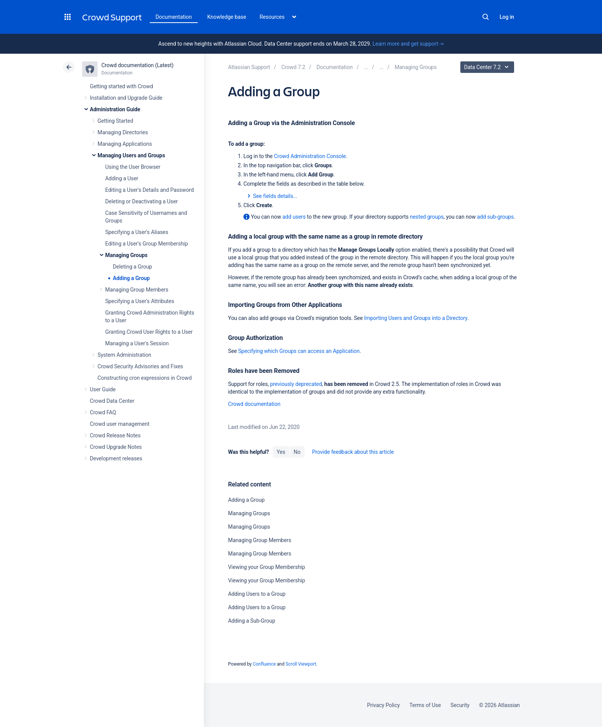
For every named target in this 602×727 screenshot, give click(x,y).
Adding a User (121, 178)
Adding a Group (131, 278)
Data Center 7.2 (488, 67)
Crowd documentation (254, 404)
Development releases (116, 458)
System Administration (124, 355)
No (297, 452)
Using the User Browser (132, 167)
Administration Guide (115, 109)
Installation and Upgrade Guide (126, 98)
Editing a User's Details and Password (149, 190)
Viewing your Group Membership (266, 567)
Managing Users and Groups (131, 155)
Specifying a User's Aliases (136, 232)
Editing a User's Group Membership (146, 244)
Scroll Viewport (301, 664)
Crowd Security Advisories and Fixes (140, 366)
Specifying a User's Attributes (139, 301)
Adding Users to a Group (257, 594)
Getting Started (115, 121)
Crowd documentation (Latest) (137, 65)
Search (486, 17)
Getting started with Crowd (121, 86)
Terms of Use (425, 705)
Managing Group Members (136, 290)
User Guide (103, 389)
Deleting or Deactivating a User (141, 201)
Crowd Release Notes (115, 435)
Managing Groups (126, 255)
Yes (280, 452)
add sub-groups (495, 217)
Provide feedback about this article (353, 452)
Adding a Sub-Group (251, 621)
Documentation (173, 17)
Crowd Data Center (112, 401)
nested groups (427, 217)
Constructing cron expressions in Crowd (145, 378)
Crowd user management (119, 424)
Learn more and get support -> (407, 44)
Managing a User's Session (137, 343)
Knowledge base (226, 17)
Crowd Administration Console (310, 156)
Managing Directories (123, 132)
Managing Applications (125, 144)
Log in (506, 17)
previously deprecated (296, 384)
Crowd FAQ (103, 412)
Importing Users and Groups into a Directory (415, 318)
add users (294, 217)
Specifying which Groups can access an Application (298, 351)
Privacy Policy (383, 705)
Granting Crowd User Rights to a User (149, 332)
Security (460, 705)
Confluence (264, 664)
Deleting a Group (132, 267)
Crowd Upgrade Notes (116, 447)
